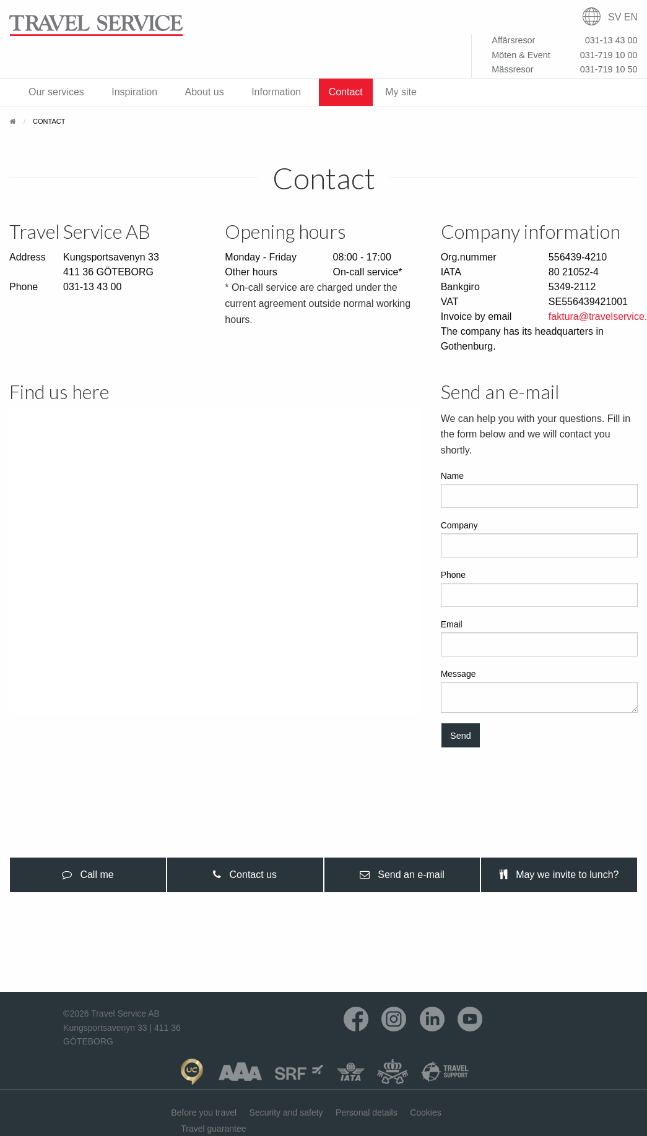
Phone (539, 588)
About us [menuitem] (204, 92)
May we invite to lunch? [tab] (559, 874)
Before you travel (204, 1112)
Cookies (425, 1112)
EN (631, 17)
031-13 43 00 (92, 287)
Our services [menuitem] (56, 92)
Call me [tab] (88, 874)
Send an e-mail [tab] (402, 874)
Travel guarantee (213, 1129)
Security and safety (286, 1112)
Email (539, 637)
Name (539, 489)
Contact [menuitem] (346, 92)
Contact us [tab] (245, 874)
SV (614, 17)
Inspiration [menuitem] (134, 92)
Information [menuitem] (276, 92)
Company (539, 538)
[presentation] (88, 875)
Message (539, 691)
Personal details (366, 1112)
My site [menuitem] (401, 92)
